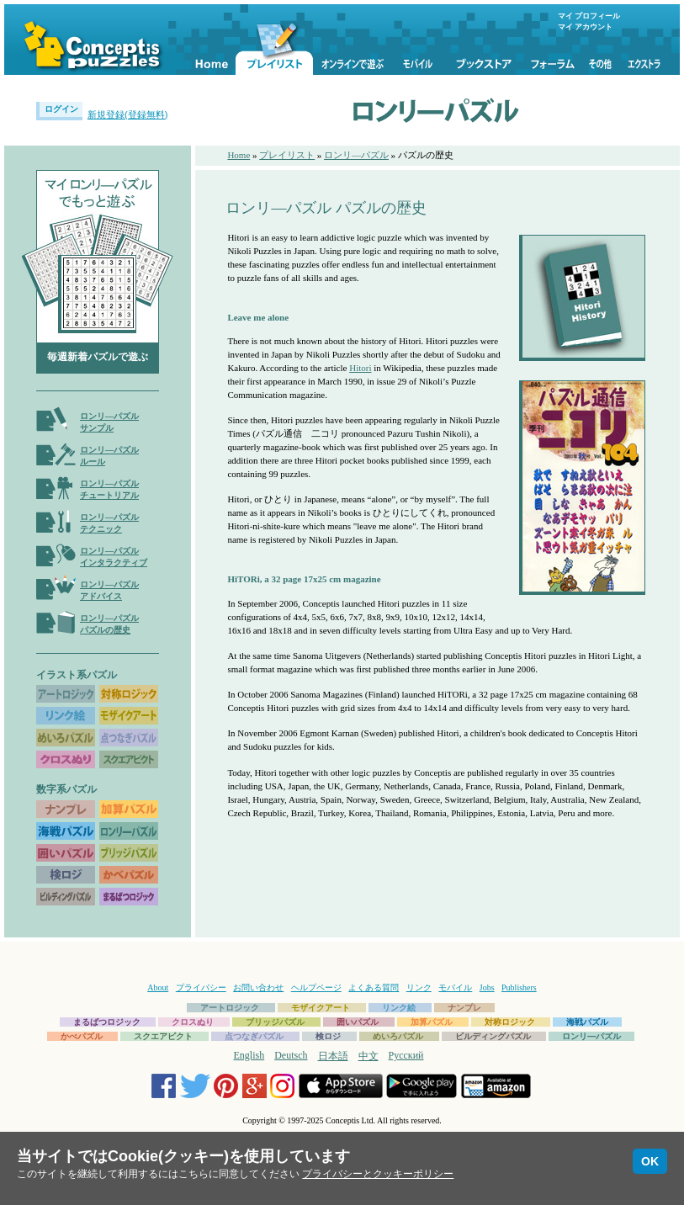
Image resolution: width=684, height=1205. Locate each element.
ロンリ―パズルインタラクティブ (113, 556)
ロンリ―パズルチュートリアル (109, 489)
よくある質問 (373, 987)
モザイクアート (320, 1007)
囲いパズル (358, 1022)
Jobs (487, 987)
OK (650, 1161)
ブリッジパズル (275, 1022)
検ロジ (328, 1036)
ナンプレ (464, 1007)
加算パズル (432, 1022)
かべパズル (82, 1036)
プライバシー (201, 987)
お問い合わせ (258, 987)
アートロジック (229, 1007)
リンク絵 (399, 1007)
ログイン (61, 109)
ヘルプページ (316, 987)
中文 (368, 1056)
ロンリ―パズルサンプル (109, 422)
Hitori (360, 368)
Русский (406, 1055)
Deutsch (290, 1055)
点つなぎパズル (254, 1036)
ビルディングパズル (493, 1036)
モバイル (455, 987)
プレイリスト (287, 155)
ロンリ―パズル (356, 155)
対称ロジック (510, 1022)
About (157, 987)
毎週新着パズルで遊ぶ (97, 357)
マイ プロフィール (589, 16)
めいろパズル (398, 1036)
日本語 (333, 1056)
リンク (419, 987)
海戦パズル (587, 1022)
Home (238, 155)
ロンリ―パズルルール (109, 455)
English (249, 1055)
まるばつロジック (107, 1022)
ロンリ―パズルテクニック (109, 522)
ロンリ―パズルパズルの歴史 (109, 623)
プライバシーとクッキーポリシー (377, 1174)
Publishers (519, 987)
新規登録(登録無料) (127, 114)
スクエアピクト (163, 1036)
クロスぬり (193, 1022)
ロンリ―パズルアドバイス (109, 590)
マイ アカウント (585, 27)
